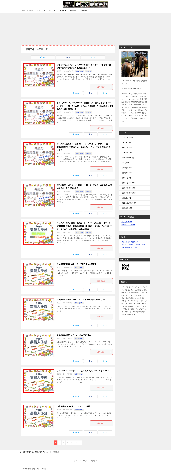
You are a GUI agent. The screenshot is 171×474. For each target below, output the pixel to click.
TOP (36, 452)
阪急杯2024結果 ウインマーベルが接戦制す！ (75, 335)
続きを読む (104, 87)
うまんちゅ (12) (127, 138)
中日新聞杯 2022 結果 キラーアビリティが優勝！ (76, 264)
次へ (77, 443)
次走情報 (84, 10)
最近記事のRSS (126, 222)
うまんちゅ (41, 10)
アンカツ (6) (126, 143)
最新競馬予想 (79, 71)
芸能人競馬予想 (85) (129, 203)
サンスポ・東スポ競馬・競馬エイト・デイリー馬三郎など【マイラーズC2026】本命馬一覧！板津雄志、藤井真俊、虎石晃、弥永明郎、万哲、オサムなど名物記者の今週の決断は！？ (84, 226)
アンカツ (63, 10)
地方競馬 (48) (127, 153)
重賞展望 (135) (127, 208)
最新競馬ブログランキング (130, 247)
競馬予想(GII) (79, 303)
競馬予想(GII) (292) (129, 188)
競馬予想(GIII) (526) (129, 193)
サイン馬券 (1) (127, 148)
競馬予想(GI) (78, 374)
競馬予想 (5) (126, 178)
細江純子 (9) (126, 198)
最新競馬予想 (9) (128, 158)
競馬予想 (88, 71)
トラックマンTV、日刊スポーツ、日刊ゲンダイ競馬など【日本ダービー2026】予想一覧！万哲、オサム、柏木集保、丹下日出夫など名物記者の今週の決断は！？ (85, 106)
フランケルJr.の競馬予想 (129, 242)
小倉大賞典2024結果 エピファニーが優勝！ (74, 406)
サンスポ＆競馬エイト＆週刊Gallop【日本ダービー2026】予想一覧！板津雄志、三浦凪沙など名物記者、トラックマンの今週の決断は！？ (83, 147)
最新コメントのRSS (128, 225)
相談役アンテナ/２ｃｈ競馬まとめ (133, 244)
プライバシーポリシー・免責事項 (85, 461)
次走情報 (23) (127, 168)
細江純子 (52, 10)
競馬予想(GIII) (79, 267)
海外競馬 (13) (127, 173)
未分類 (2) (125, 163)
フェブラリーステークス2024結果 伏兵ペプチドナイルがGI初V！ (83, 371)
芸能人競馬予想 (27, 10)
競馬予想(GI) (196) (128, 183)
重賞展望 (73, 10)
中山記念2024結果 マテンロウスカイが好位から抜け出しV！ (81, 300)
